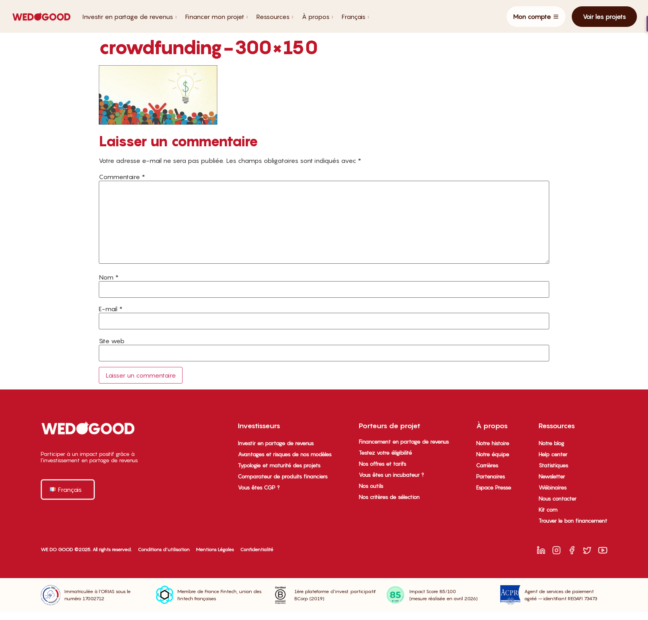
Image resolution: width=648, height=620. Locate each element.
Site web (111, 341)
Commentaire (122, 177)
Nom (109, 277)
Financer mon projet (216, 17)
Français (355, 17)
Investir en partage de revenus (129, 17)
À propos (317, 17)
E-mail (110, 309)
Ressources (274, 17)
